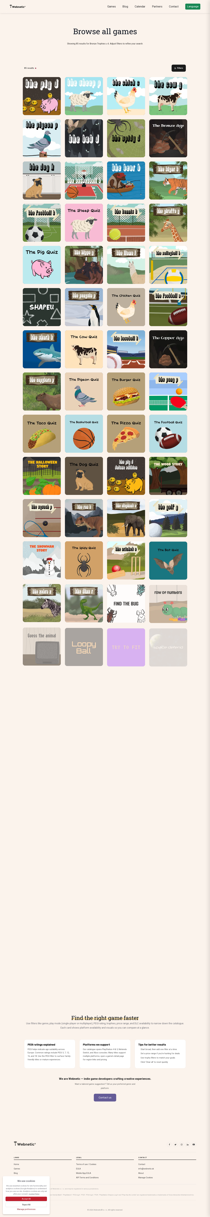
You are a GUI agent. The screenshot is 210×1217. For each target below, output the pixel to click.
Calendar (140, 6)
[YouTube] (193, 1144)
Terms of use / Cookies (86, 1164)
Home (16, 1164)
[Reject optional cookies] (26, 1205)
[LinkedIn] (187, 1144)
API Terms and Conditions (87, 1177)
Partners (157, 6)
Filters (178, 68)
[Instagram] (181, 1144)
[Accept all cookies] (26, 1199)
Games (111, 6)
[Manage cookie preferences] (26, 1209)
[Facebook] (169, 1144)
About (141, 1173)
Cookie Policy (34, 1194)
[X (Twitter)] (175, 1144)
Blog (125, 6)
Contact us (105, 1097)
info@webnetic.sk (146, 1169)
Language (193, 6)
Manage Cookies (145, 1177)
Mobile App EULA (83, 1173)
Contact (174, 6)
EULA (78, 1169)
